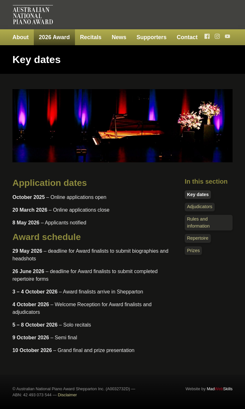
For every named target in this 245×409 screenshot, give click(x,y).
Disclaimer (67, 394)
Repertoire (197, 238)
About (20, 37)
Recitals (90, 37)
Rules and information (198, 222)
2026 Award (54, 37)
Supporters (152, 37)
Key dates (198, 194)
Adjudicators (199, 206)
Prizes (193, 250)
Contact (187, 37)
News (119, 37)
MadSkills (220, 388)
